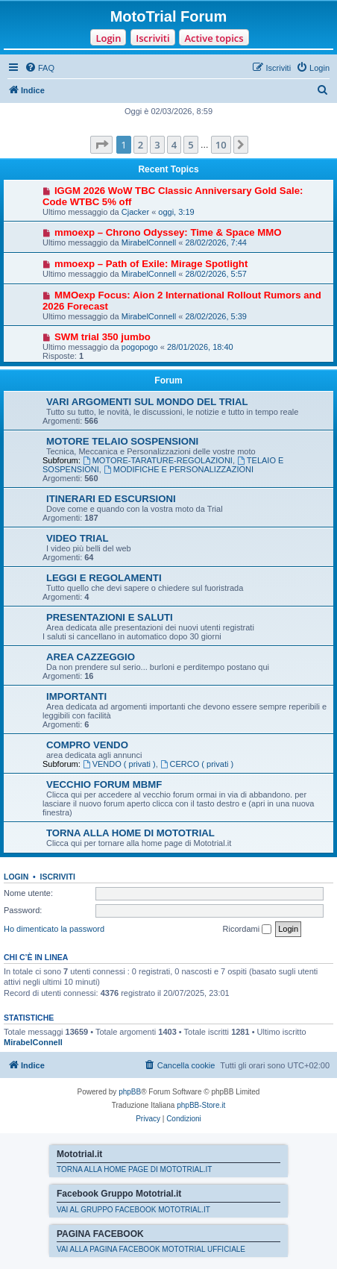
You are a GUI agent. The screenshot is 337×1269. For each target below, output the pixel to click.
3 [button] (157, 144)
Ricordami (247, 929)
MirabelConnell (149, 242)
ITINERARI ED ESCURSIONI (111, 498)
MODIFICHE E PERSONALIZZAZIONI (178, 469)
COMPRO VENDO (87, 745)
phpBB (130, 1092)
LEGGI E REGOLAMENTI (104, 577)
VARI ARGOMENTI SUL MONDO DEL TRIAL (147, 401)
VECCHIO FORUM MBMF (104, 784)
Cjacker (135, 211)
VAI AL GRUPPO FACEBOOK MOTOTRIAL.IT (133, 1210)
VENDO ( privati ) (119, 763)
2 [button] (140, 144)
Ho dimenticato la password (54, 928)
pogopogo (140, 346)
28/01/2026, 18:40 (200, 346)
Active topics (213, 38)
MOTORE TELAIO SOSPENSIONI (122, 441)
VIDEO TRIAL (77, 538)
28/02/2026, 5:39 (216, 316)
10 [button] (221, 144)
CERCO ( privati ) (196, 763)
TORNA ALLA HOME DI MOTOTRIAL (130, 833)
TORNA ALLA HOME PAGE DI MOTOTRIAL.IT (134, 1169)
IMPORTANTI (76, 696)
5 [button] (190, 144)
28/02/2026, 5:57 (216, 273)
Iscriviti (152, 38)
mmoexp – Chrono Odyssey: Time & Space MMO (168, 232)
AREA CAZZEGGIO (90, 656)
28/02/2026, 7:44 (216, 242)
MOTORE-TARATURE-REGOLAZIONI (158, 460)
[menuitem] (39, 68)
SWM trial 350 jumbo (102, 336)
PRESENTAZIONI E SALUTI (109, 617)
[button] (101, 145)
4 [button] (174, 144)
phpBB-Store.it (201, 1105)
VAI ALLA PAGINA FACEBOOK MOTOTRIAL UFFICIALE (151, 1249)
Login (108, 38)
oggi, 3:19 (176, 211)
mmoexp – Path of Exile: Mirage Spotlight (151, 263)
